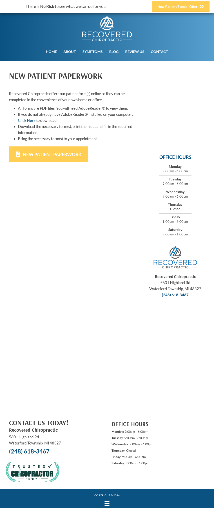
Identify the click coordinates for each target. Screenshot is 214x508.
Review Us (134, 51)
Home (51, 51)
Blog (114, 51)
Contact (159, 51)
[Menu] (107, 503)
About (69, 51)
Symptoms (92, 51)
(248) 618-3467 (175, 294)
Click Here (27, 120)
